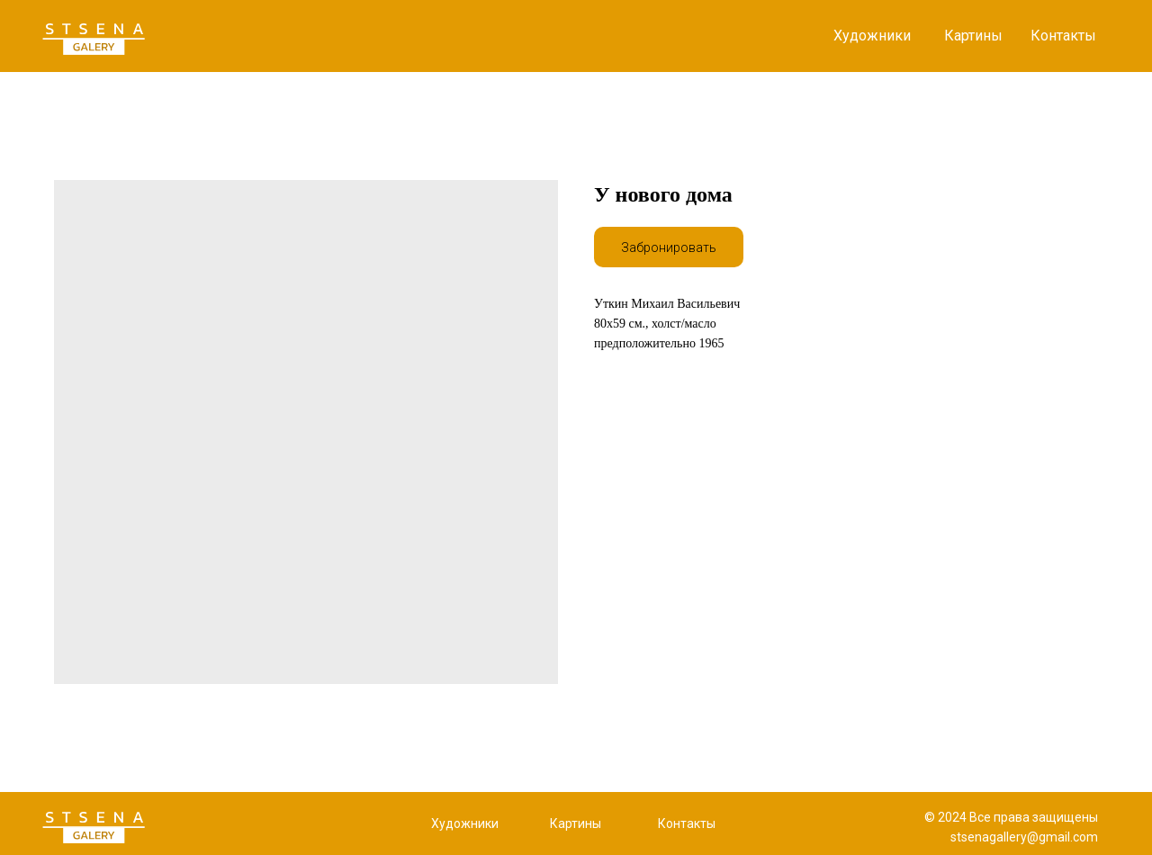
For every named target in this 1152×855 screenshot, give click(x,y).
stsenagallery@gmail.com (1024, 837)
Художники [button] (872, 35)
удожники (469, 823)
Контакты (1063, 35)
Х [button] (435, 823)
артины (579, 823)
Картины (973, 35)
